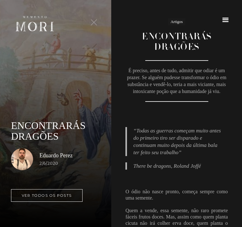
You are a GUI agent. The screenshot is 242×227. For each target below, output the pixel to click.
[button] (225, 19)
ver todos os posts (47, 195)
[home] (35, 24)
